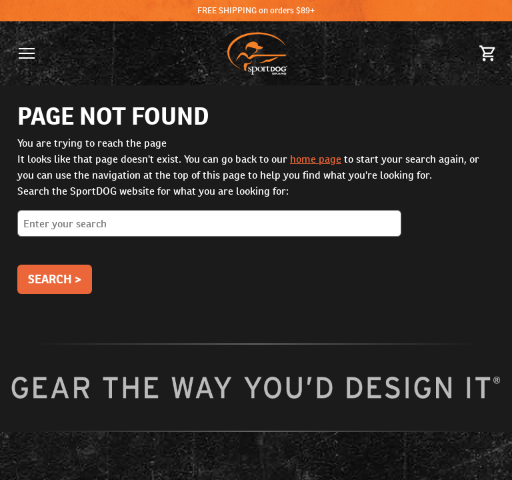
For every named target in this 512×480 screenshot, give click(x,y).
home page (315, 159)
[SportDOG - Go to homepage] (257, 53)
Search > (54, 279)
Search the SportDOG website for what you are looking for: (256, 215)
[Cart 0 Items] (488, 53)
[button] (27, 53)
